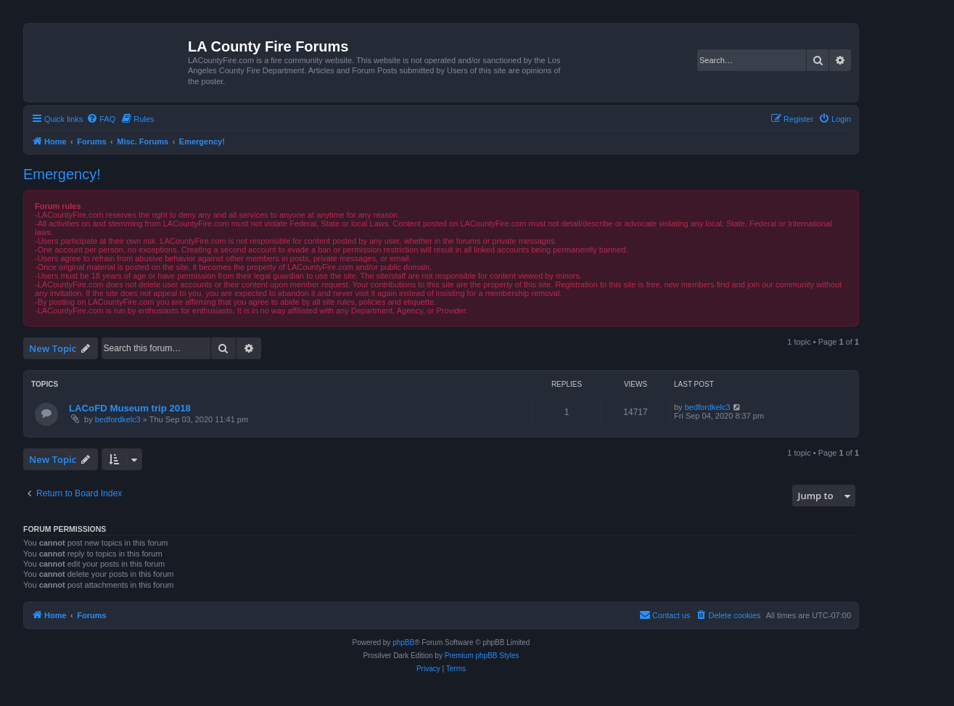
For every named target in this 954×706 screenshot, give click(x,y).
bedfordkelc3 (118, 419)
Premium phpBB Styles (482, 656)
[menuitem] (100, 119)
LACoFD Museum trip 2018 (130, 408)
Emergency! (62, 174)
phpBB (403, 643)
